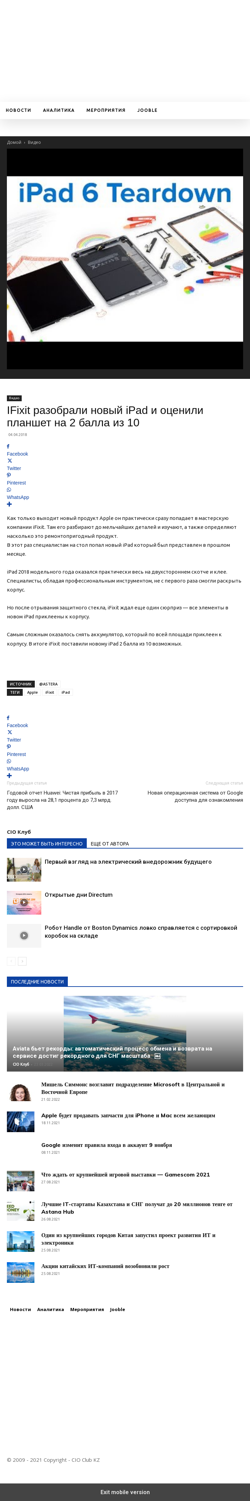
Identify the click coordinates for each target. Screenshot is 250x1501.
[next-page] (22, 961)
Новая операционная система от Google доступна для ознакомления (195, 796)
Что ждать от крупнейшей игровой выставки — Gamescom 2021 (125, 1174)
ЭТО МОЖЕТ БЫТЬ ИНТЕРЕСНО (47, 844)
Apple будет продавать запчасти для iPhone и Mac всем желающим (128, 1115)
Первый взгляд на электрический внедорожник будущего (128, 861)
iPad (66, 692)
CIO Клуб (19, 831)
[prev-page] (11, 961)
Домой (14, 142)
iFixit (49, 692)
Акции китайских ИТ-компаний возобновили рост (105, 1266)
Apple (32, 692)
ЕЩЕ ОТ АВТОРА (110, 844)
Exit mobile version (125, 1492)
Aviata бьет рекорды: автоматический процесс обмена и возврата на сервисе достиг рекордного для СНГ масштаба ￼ (112, 1052)
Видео (34, 142)
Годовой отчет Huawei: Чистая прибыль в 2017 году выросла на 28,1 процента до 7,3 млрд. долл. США (62, 800)
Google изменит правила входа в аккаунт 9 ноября (106, 1144)
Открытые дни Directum (79, 894)
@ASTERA (48, 683)
